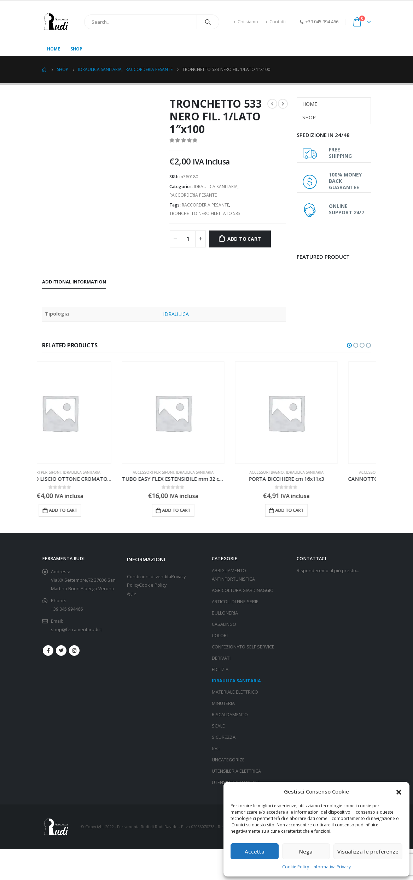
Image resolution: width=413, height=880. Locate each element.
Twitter (61, 650)
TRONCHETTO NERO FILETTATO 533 (204, 213)
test (216, 749)
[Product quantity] (188, 239)
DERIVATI (221, 658)
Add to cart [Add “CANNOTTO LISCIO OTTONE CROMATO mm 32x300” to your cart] (96, 510)
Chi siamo (245, 22)
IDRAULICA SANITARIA (216, 187)
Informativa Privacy (332, 867)
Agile (131, 593)
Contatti (275, 22)
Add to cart (244, 238)
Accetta (254, 851)
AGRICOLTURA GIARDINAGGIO (243, 590)
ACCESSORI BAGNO (300, 472)
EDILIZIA (220, 669)
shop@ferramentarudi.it (76, 630)
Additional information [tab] (74, 282)
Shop (76, 49)
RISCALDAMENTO (230, 715)
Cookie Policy (295, 867)
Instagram (74, 650)
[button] (398, 791)
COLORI (220, 636)
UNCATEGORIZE (228, 760)
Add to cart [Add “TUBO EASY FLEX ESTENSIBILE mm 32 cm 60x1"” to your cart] (210, 510)
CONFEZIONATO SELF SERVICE (243, 647)
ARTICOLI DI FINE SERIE (235, 602)
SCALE (218, 726)
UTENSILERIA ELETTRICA (236, 771)
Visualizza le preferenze (368, 851)
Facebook (48, 650)
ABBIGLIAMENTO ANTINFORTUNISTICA (233, 575)
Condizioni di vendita (149, 577)
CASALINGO (224, 624)
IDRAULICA (176, 314)
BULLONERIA (225, 613)
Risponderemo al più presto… (328, 571)
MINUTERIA (223, 703)
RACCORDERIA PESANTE (193, 195)
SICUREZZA (223, 737)
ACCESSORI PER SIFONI (73, 472)
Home (53, 49)
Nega (306, 851)
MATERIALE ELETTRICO (235, 692)
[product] (93, 412)
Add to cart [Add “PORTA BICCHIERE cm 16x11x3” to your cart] (323, 510)
